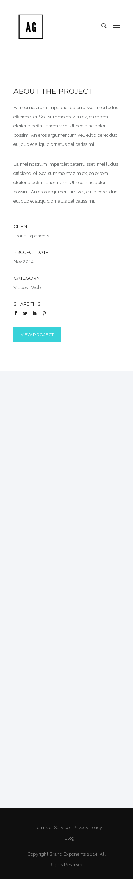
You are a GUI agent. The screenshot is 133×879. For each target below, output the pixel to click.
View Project (37, 334)
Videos (20, 287)
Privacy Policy (87, 827)
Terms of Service (52, 827)
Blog (69, 838)
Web (36, 287)
